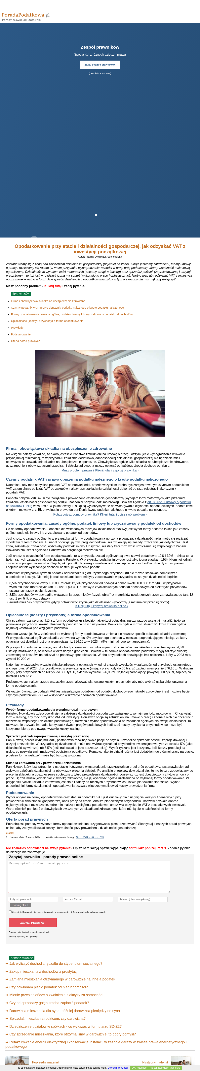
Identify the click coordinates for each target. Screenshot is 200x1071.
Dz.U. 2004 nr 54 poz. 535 (90, 837)
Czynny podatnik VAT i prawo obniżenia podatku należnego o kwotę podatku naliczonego (67, 307)
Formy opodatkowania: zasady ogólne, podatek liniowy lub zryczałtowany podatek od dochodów (72, 314)
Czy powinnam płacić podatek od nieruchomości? (48, 987)
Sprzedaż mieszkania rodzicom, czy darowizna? (47, 1019)
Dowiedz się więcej (118, 1067)
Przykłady (17, 327)
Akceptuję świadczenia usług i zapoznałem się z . (57, 911)
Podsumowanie (20, 334)
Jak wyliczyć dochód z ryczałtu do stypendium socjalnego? (55, 964)
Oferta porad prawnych (25, 341)
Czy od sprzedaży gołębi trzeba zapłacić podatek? (49, 1003)
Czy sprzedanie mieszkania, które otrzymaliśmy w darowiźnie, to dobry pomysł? (72, 1034)
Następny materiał (155, 1062)
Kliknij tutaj (52, 286)
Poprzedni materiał (45, 1062)
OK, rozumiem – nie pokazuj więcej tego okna (156, 1067)
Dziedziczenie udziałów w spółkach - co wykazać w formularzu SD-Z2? (65, 1027)
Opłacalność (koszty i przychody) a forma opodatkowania (47, 321)
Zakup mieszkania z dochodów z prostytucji (43, 971)
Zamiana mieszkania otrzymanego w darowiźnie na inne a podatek (62, 979)
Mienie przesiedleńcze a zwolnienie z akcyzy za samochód (55, 995)
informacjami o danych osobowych (88, 912)
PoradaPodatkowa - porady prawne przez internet (31, 16)
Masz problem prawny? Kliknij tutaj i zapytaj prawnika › (100, 470)
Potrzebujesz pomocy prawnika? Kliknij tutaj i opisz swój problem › (100, 514)
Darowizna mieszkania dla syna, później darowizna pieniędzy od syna (64, 1011)
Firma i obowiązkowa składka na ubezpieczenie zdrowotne (48, 301)
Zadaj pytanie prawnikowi (100, 64)
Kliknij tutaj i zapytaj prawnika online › (101, 606)
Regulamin (27, 912)
